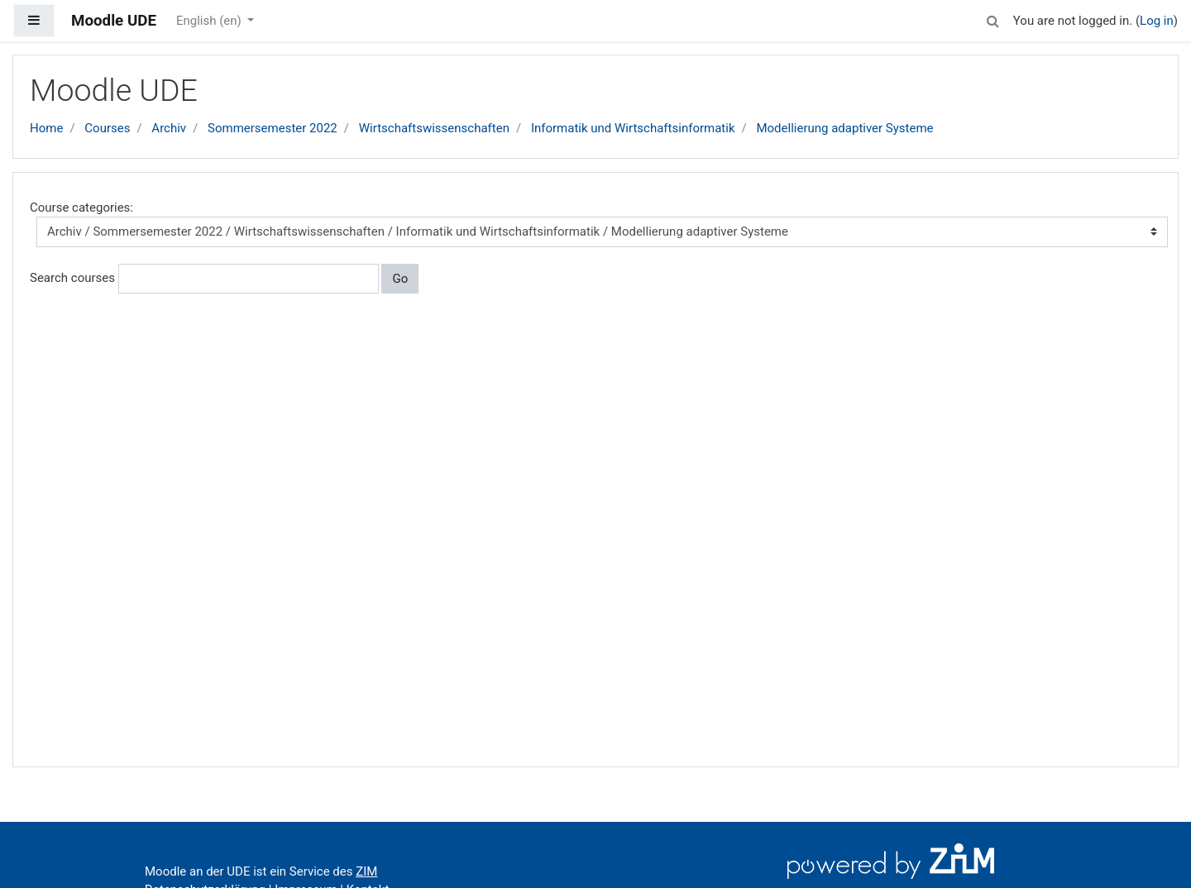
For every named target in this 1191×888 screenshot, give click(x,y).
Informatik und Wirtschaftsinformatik (633, 128)
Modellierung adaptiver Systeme (844, 128)
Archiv (168, 128)
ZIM (366, 871)
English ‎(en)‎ (210, 20)
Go (400, 278)
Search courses (72, 277)
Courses (107, 128)
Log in (1157, 20)
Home (46, 128)
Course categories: (81, 207)
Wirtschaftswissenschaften (434, 128)
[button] (993, 18)
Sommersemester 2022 (272, 128)
